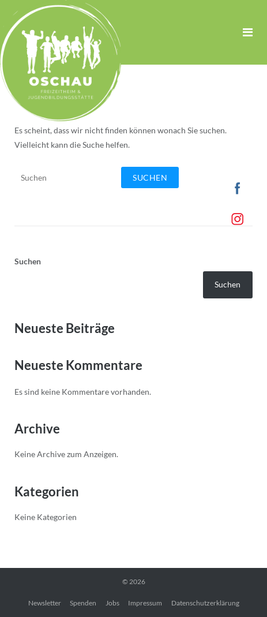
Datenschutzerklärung (205, 603)
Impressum (145, 603)
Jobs (112, 603)
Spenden (83, 603)
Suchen (27, 261)
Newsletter (44, 603)
